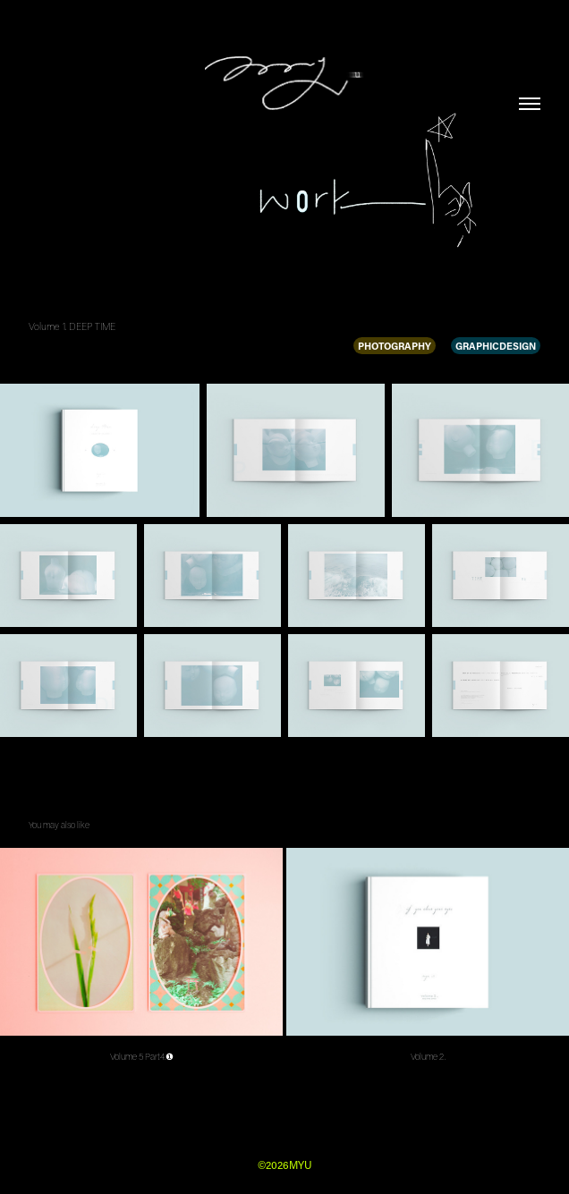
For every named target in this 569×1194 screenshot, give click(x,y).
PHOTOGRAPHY (394, 345)
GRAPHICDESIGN (495, 345)
